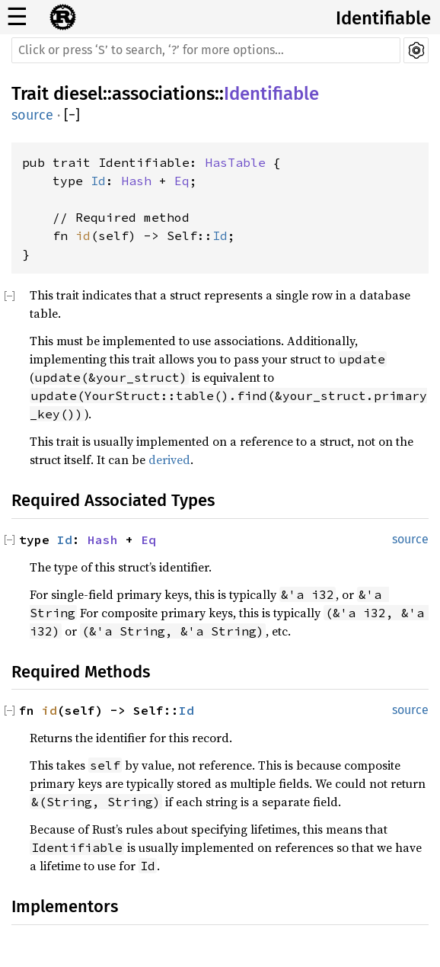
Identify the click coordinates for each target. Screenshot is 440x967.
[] (72, 115)
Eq (182, 180)
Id (98, 180)
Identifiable (383, 18)
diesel (78, 93)
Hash (136, 180)
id (83, 235)
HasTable (235, 162)
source (32, 115)
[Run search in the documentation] (205, 50)
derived (169, 459)
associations (163, 93)
